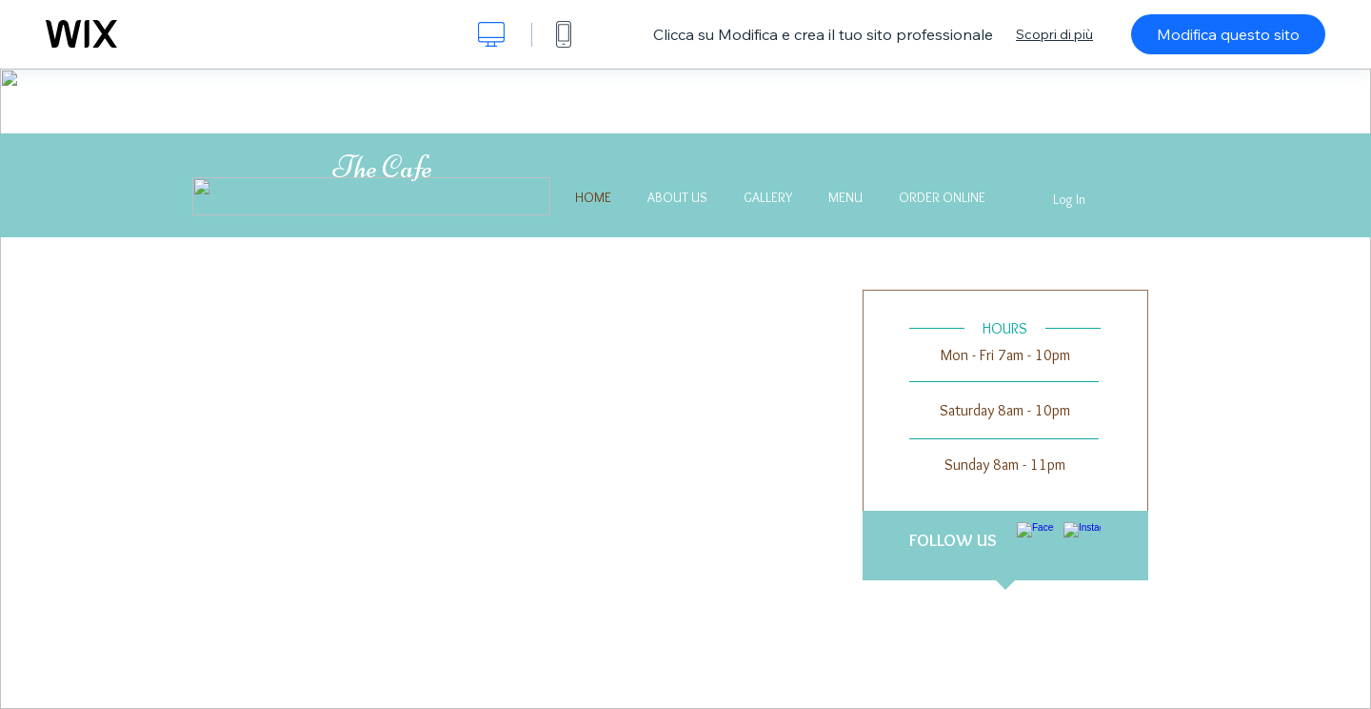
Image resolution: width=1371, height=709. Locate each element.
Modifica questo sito (1228, 34)
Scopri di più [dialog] (1054, 34)
